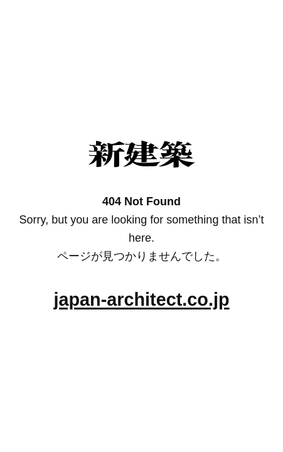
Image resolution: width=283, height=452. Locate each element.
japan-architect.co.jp (141, 299)
